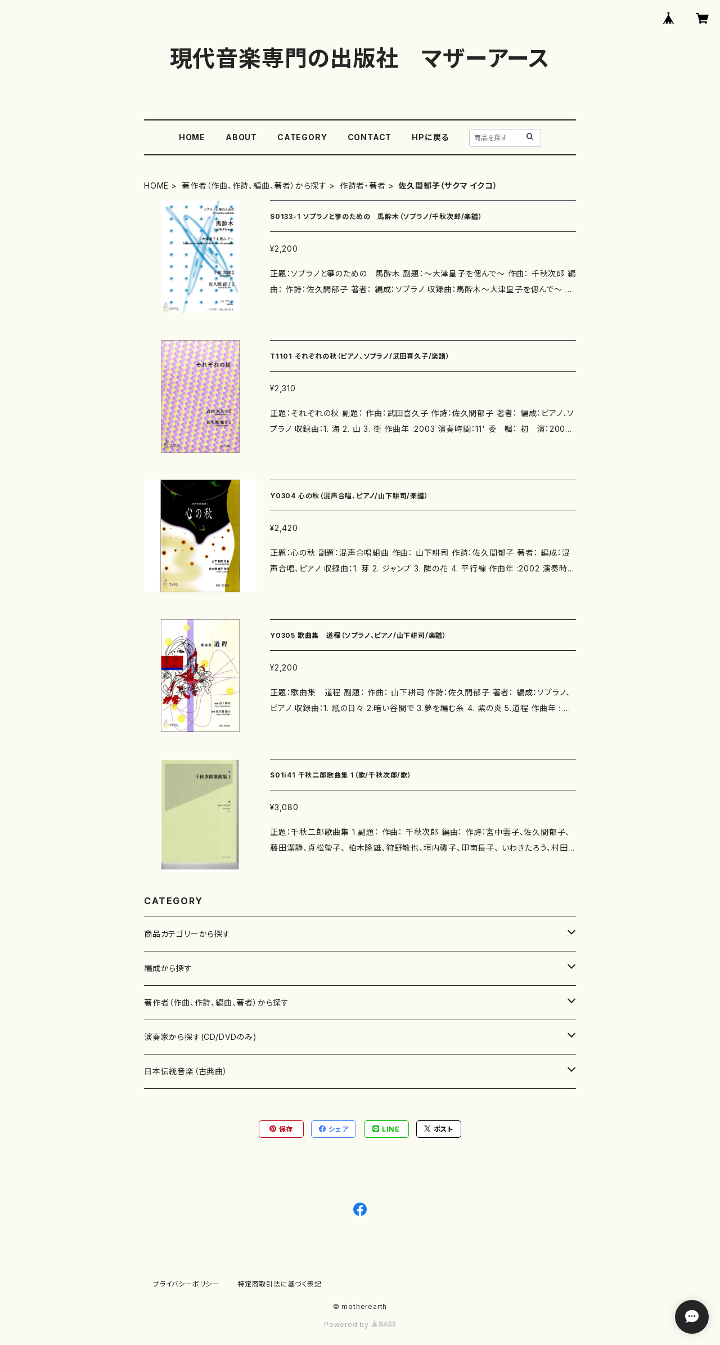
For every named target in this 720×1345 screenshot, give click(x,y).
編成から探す (168, 968)
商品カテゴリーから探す (187, 934)
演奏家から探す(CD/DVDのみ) (200, 1037)
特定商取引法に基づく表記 (279, 1284)
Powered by (360, 1324)
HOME (192, 137)
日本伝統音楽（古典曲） (186, 1071)
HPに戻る (430, 137)
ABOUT (241, 137)
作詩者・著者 (363, 185)
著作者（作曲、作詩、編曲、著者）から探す (254, 185)
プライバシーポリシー (186, 1284)
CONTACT (370, 137)
